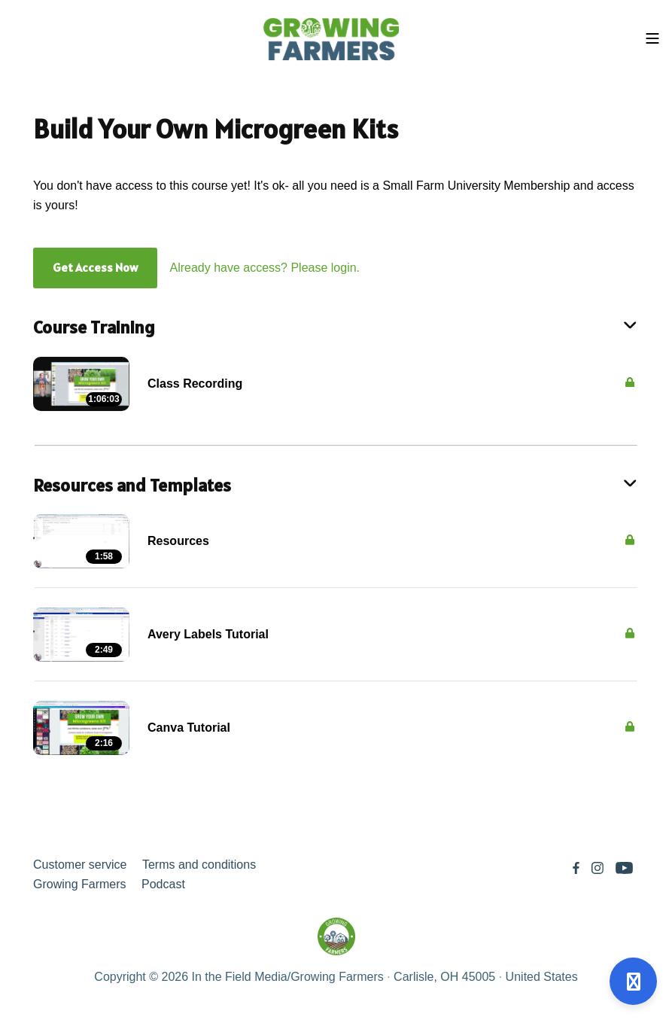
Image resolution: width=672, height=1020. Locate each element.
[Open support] (633, 981)
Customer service (79, 864)
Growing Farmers (79, 884)
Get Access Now (95, 267)
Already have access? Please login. (264, 267)
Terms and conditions (199, 864)
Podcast (163, 884)
